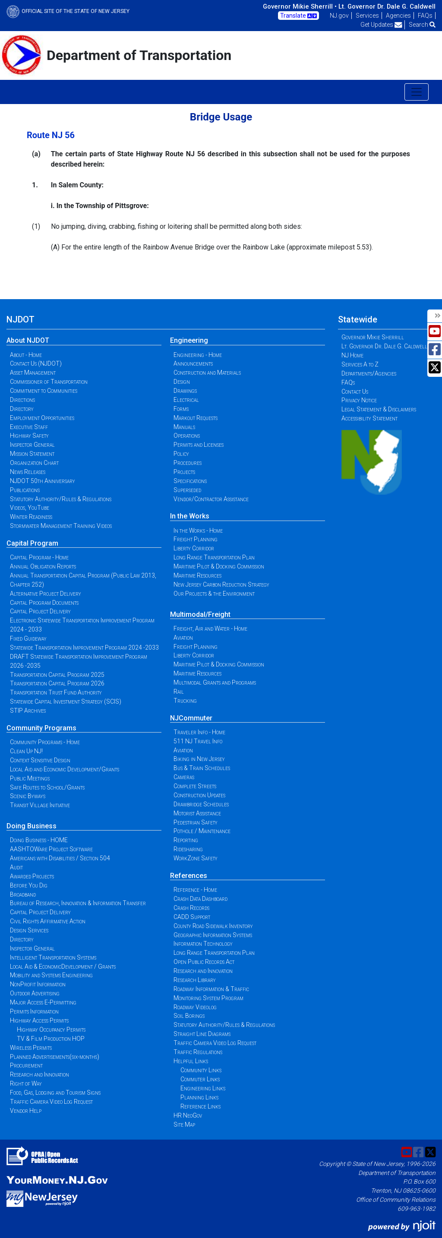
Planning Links (199, 1097)
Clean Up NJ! (26, 751)
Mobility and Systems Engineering (51, 975)
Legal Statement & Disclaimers (378, 409)
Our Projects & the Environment (214, 593)
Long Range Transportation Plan (214, 557)
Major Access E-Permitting (43, 1002)
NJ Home (352, 355)
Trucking (185, 700)
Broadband (23, 894)
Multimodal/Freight (200, 614)
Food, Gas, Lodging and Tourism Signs (55, 1092)
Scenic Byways (27, 796)
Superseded (187, 489)
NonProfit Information (38, 984)
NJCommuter (191, 718)
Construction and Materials (207, 372)
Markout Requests (196, 417)
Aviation (183, 637)
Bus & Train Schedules (202, 767)
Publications (25, 489)
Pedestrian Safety (196, 822)
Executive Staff (29, 426)
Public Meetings (30, 778)
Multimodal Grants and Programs (215, 682)
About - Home (26, 354)
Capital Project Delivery (40, 611)
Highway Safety (29, 435)
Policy (181, 453)
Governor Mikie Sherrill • (300, 6)
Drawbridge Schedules (201, 804)
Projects (184, 471)
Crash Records (191, 907)
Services (367, 15)
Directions (22, 399)
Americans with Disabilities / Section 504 (60, 858)
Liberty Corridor (194, 548)
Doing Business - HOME (39, 840)
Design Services (29, 930)
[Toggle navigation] (416, 92)
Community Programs (41, 728)
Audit (16, 867)
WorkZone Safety (196, 858)
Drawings (185, 390)
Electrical (186, 399)
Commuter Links (200, 1079)
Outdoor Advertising (35, 993)
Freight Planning (196, 539)
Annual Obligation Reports (43, 566)
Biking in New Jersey (199, 758)
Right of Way (26, 1083)
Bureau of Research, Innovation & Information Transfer (78, 903)
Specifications (190, 480)
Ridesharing (188, 849)
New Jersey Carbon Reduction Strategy (221, 584)
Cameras (184, 777)
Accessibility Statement (369, 418)
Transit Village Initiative (40, 805)
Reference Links (200, 1106)
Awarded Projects (32, 876)
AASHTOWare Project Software (51, 849)
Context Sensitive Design (40, 760)
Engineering (189, 340)
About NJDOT (27, 340)
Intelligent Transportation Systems (53, 957)
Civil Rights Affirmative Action (47, 921)
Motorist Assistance (197, 813)
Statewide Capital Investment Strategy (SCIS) (65, 701)
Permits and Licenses (199, 444)
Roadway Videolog (195, 1007)
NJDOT (20, 319)
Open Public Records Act (204, 961)
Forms (181, 408)
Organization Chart (34, 462)
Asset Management (33, 372)
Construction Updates (199, 795)
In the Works (189, 516)
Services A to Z (360, 364)
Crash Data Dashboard (200, 898)
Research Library (195, 979)
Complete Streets (195, 786)
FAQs (425, 15)
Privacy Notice (359, 400)
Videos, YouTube (29, 507)
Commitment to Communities (43, 390)
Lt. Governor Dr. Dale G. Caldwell (387, 6)
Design (182, 381)
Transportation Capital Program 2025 (57, 674)
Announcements (193, 363)
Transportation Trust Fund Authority (56, 692)
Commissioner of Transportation (49, 381)
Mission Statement (32, 453)
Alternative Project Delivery (45, 593)
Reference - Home (195, 889)
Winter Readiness (31, 516)
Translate (298, 16)
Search (422, 24)
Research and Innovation (39, 1074)
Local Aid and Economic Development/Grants (64, 769)
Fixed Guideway (28, 638)
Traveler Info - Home (199, 732)
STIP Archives (28, 710)
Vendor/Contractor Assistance (211, 499)
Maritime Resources (197, 575)
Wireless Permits (31, 1047)
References (188, 876)
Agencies (398, 15)
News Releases (27, 471)
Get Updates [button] (381, 24)
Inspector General (32, 444)
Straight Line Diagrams (202, 1033)
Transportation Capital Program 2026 (57, 683)
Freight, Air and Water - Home (210, 628)
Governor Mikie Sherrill (372, 337)
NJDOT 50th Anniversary (42, 480)
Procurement (26, 1065)
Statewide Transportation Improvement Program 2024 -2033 (84, 647)
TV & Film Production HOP (51, 1038)
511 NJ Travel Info (198, 741)
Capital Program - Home (39, 557)
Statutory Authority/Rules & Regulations (60, 499)
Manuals (184, 426)
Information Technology (203, 943)
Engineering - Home (198, 354)
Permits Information (34, 1011)
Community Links (200, 1070)
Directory (22, 408)
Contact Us (354, 391)
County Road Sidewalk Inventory (213, 925)
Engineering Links (202, 1088)
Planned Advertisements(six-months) (54, 1056)
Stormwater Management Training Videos (61, 525)
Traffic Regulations (198, 1052)
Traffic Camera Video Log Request (51, 1101)
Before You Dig (28, 885)
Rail (179, 691)
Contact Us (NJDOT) (36, 363)
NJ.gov (339, 15)
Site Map (184, 1124)
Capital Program (32, 543)
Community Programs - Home (45, 742)
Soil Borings (189, 1015)
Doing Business (31, 826)
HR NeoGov (188, 1115)
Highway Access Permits (39, 1020)
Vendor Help (25, 1110)
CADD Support (192, 916)
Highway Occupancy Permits (51, 1029)
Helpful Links (191, 1061)
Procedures (188, 462)
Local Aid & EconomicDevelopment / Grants (63, 966)
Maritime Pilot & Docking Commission (219, 566)
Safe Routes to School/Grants (47, 787)
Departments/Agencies (368, 373)
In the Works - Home (198, 530)
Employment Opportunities (42, 417)
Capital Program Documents (44, 602)
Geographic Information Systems (213, 935)
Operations (187, 435)
